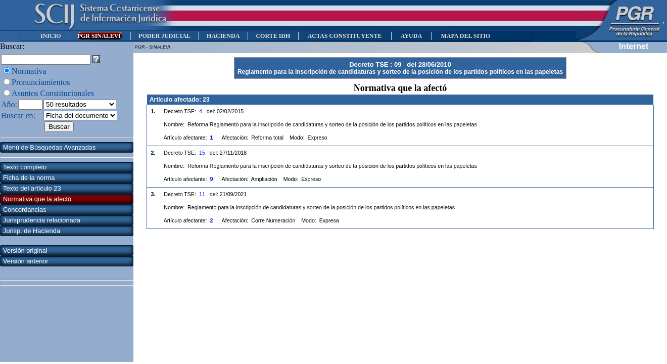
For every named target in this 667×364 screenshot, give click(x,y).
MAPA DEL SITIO (465, 35)
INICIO (50, 35)
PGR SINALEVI (99, 35)
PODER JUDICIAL (164, 35)
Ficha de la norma (29, 177)
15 (202, 153)
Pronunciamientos (41, 82)
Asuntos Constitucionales (53, 93)
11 (202, 194)
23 (206, 99)
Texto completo (24, 167)
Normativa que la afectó (37, 199)
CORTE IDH (273, 35)
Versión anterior (26, 261)
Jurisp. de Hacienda (31, 231)
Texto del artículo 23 (32, 188)
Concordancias (24, 209)
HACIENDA (223, 35)
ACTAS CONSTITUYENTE (344, 35)
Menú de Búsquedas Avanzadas (49, 147)
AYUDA (411, 35)
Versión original (25, 250)
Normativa (29, 71)
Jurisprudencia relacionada (41, 220)
